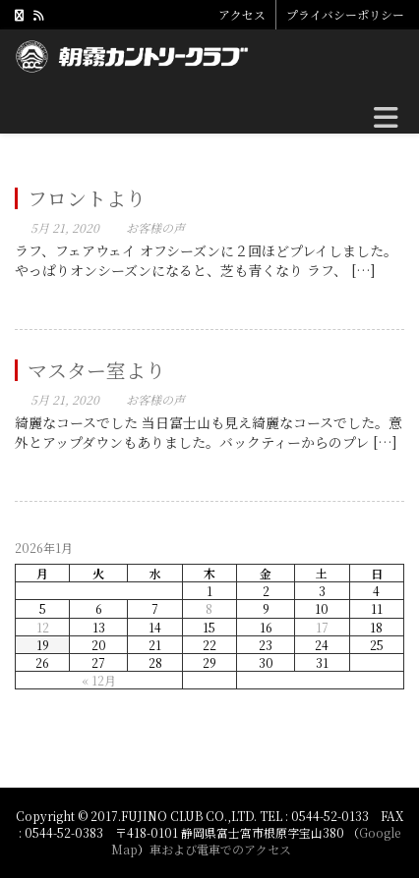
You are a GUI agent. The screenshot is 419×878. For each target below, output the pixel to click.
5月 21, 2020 (64, 227)
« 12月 (99, 680)
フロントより (87, 198)
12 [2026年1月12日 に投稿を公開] (42, 627)
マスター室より (96, 370)
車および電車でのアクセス (220, 849)
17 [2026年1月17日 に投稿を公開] (322, 627)
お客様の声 (155, 227)
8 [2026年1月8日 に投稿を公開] (209, 608)
